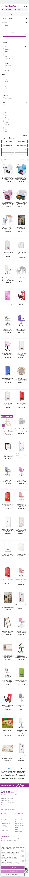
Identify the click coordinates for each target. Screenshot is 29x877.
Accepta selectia (12, 871)
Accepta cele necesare (12, 874)
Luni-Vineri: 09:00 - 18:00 (7, 802)
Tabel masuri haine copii (21, 817)
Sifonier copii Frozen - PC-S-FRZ (7, 253)
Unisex (6, 25)
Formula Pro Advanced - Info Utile (10, 840)
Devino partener (19, 823)
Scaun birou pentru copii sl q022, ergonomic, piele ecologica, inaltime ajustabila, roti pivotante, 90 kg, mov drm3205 (21, 480)
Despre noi (3, 817)
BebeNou (7, 61)
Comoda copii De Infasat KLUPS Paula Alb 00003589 (21, 556)
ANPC (16, 829)
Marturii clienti (4, 819)
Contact (3, 816)
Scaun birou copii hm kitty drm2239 (7, 354)
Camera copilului (10, 14)
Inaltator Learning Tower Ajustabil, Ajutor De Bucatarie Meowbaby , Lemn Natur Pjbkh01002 (21, 229)
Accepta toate (13, 867)
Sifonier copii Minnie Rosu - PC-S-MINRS (7, 580)
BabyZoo (6, 56)
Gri (5, 115)
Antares (6, 49)
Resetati (24, 135)
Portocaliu (7, 124)
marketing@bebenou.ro (7, 807)
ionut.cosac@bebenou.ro (8, 809)
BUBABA (6, 68)
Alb (5, 112)
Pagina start (3, 14)
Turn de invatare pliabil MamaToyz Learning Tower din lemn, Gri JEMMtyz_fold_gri (8, 631)
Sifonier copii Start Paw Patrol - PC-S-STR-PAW (21, 605)
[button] (2, 6)
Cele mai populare (7, 159)
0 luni (5, 77)
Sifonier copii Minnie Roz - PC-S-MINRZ (7, 303)
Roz (5, 129)
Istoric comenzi (19, 821)
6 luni (5, 88)
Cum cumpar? (18, 816)
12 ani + (6, 79)
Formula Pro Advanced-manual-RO (10, 838)
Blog (16, 827)
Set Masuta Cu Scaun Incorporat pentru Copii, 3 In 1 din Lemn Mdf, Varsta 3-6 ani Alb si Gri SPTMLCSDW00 (8, 178)
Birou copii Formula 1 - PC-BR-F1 (7, 706)
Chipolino (6, 70)
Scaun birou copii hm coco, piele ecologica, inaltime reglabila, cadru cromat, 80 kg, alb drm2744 (21, 732)
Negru (6, 122)
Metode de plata (19, 819)
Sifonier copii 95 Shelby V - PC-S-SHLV (21, 681)
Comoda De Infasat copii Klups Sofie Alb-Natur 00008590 (7, 656)
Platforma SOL (18, 831)
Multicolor (7, 120)
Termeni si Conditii (5, 823)
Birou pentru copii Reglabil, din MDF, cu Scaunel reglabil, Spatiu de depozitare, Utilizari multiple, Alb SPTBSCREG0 (8, 229)
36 (16, 768)
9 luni (5, 91)
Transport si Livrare (5, 821)
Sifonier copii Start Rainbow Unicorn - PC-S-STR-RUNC (21, 530)
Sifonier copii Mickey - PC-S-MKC (7, 505)
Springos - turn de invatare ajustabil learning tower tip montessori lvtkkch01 (7, 430)
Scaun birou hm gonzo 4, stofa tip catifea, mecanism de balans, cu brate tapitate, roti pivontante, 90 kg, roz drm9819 (21, 581)
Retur (2, 828)
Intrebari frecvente (19, 825)
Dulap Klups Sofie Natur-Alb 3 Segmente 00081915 (7, 556)
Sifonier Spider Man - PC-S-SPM (21, 404)
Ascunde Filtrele (14, 18)
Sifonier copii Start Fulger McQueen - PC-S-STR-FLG (21, 354)
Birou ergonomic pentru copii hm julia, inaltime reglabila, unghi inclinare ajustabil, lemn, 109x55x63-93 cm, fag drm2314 (7, 732)
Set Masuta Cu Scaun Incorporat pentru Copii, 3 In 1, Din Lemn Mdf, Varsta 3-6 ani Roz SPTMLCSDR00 (8, 203)
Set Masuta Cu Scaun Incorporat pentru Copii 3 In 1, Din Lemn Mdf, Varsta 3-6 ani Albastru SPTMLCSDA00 (21, 178)
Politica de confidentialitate (5, 826)
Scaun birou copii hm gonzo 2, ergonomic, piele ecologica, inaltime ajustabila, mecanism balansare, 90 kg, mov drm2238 (21, 329)
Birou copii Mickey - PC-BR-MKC (21, 303)
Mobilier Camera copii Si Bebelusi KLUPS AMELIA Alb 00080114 (7, 757)
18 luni (6, 86)
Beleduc (6, 63)
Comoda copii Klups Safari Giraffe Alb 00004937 (21, 254)
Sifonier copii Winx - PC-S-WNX (8, 404)
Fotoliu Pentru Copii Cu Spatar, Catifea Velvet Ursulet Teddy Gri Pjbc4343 (21, 430)
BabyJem (6, 54)
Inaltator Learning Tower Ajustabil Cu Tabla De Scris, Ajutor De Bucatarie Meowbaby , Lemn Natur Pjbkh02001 (7, 606)
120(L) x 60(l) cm (8, 98)
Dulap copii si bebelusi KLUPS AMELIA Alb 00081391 (8, 530)
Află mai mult (11, 848)
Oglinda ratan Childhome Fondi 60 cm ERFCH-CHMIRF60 (21, 379)
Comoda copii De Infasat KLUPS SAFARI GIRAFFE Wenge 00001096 (7, 455)
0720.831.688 (5, 800)
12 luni (6, 81)
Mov (5, 117)
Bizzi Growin (7, 65)
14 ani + (6, 84)
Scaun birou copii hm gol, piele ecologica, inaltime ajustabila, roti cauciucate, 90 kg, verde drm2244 (21, 656)
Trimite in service (5, 830)
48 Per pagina (21, 159)
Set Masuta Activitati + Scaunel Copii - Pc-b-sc (21, 278)
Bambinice (7, 58)
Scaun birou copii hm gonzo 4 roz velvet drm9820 (21, 505)
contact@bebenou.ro (7, 804)
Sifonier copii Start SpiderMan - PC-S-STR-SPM (21, 757)
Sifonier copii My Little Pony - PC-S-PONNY (21, 454)
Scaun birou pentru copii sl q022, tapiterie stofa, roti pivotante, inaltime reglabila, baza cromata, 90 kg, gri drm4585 (21, 707)
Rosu (5, 127)
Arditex (6, 51)
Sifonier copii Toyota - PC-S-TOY (7, 379)
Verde (6, 131)
